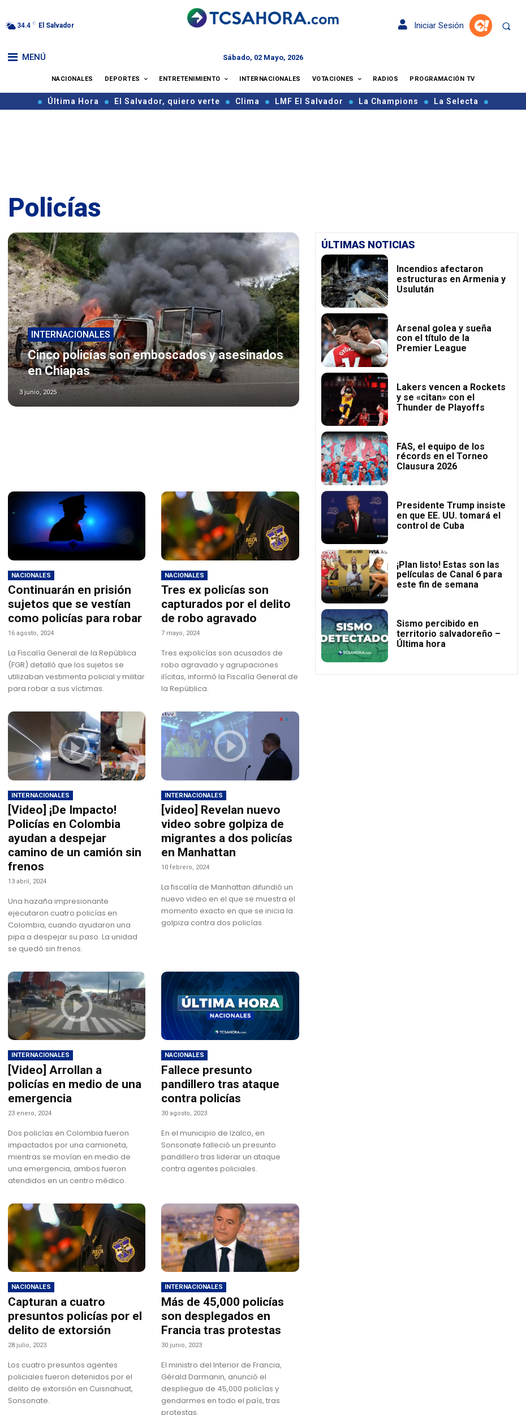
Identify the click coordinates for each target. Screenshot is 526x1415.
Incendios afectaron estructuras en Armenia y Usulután (449, 279)
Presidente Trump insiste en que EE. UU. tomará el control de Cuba (451, 515)
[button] (506, 26)
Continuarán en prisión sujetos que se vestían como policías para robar (76, 602)
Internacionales (70, 355)
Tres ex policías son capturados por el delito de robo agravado (221, 602)
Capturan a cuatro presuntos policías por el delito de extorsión (73, 1270)
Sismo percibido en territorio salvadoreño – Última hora (444, 633)
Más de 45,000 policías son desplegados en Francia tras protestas (224, 1270)
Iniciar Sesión (431, 25)
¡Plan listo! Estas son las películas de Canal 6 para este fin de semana (450, 574)
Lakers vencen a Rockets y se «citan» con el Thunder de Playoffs (445, 397)
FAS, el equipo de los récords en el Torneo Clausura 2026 (450, 456)
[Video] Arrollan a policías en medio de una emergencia (71, 1050)
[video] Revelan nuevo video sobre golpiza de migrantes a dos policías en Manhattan (226, 817)
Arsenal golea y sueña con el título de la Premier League (443, 338)
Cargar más (153, 1395)
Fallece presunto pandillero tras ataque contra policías (222, 1050)
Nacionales (31, 575)
